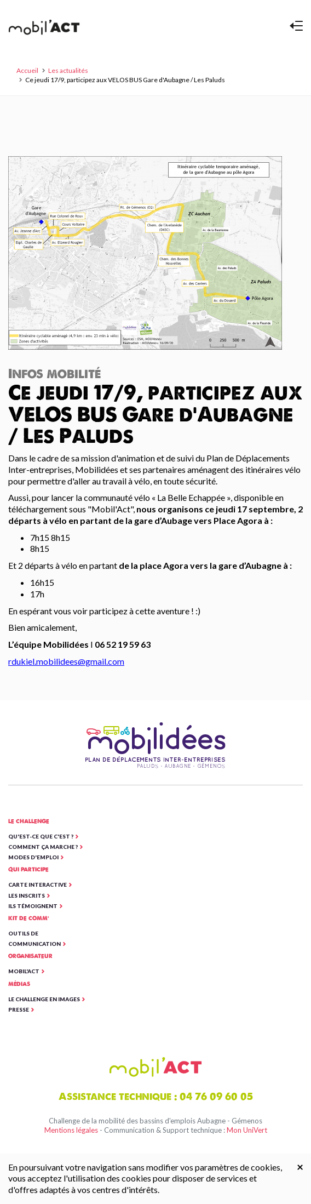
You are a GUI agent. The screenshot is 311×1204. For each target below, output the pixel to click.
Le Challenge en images (44, 999)
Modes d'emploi (33, 857)
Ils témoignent (32, 906)
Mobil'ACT (23, 971)
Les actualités (68, 70)
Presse (18, 1009)
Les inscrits (26, 895)
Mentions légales (71, 1130)
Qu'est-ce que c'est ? (40, 836)
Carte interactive (37, 884)
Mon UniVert (247, 1130)
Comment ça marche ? (43, 846)
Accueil (27, 70)
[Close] (300, 1166)
